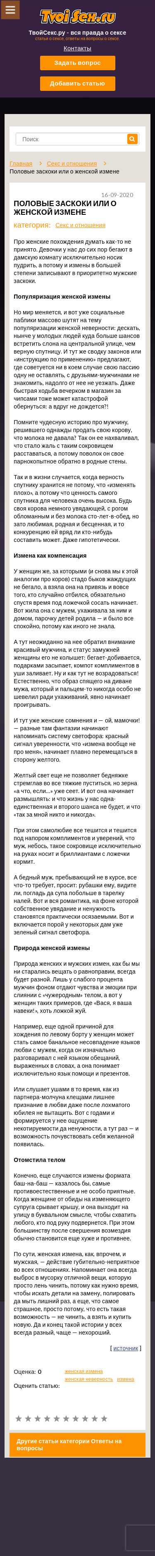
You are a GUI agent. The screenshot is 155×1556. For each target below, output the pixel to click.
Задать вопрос (77, 62)
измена (125, 1379)
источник (125, 1348)
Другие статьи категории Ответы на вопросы (69, 1444)
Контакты (77, 48)
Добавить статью (77, 83)
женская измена (84, 1371)
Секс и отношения (80, 224)
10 (104, 1418)
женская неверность (89, 1379)
